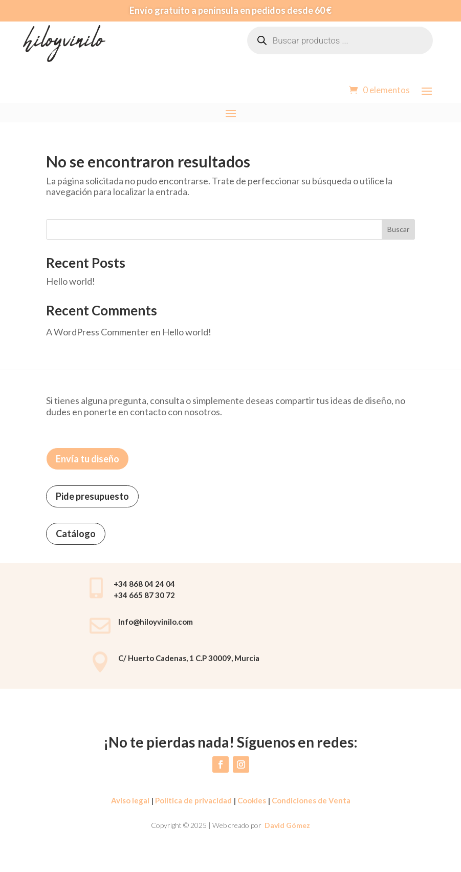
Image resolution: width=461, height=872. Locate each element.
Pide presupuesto (92, 496)
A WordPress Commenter (97, 331)
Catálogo (76, 533)
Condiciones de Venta (311, 800)
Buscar (398, 229)
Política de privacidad (192, 800)
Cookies (251, 800)
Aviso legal (130, 800)
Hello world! (70, 281)
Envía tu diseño (87, 458)
